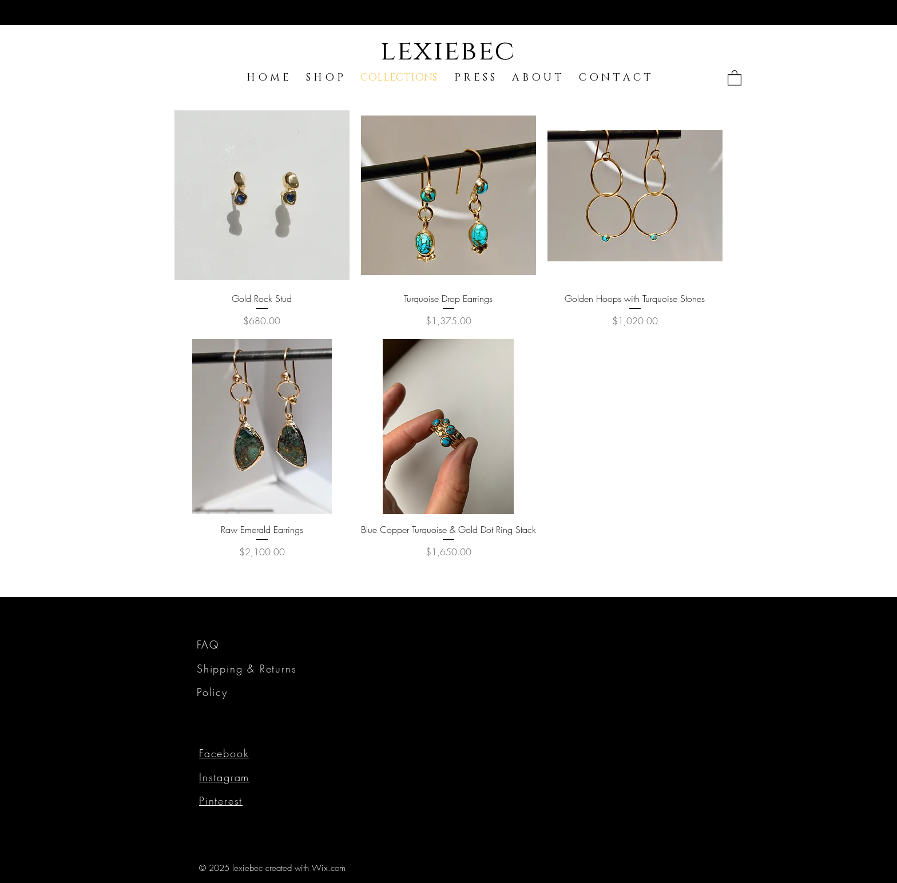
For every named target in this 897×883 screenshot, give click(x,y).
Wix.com (329, 868)
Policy (212, 692)
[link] (734, 77)
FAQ (208, 644)
